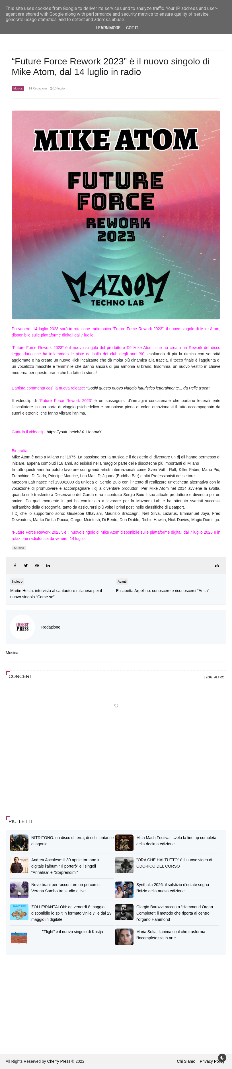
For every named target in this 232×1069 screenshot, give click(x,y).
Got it (132, 28)
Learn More (108, 28)
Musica (17, 88)
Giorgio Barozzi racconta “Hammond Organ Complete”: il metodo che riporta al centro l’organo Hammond (174, 913)
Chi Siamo (186, 1061)
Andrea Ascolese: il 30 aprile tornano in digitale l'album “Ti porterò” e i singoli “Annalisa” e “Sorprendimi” (65, 866)
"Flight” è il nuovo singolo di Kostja (72, 931)
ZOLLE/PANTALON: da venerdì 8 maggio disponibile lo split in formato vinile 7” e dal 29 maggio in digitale (71, 913)
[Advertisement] (48, 769)
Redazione (50, 627)
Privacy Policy (212, 1061)
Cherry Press (59, 1061)
